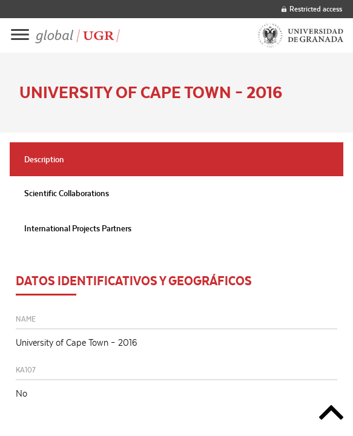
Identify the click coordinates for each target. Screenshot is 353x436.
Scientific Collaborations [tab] (66, 193)
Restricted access (312, 8)
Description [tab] (44, 159)
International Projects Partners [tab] (77, 228)
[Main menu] (20, 35)
